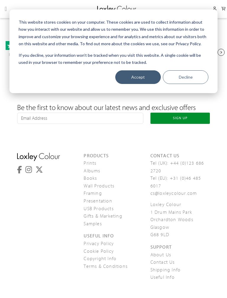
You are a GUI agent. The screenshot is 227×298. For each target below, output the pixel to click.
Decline (186, 77)
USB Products (99, 208)
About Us (160, 254)
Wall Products (99, 186)
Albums (92, 171)
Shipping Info (165, 270)
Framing (93, 193)
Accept (138, 77)
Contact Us (162, 262)
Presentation (98, 201)
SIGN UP (180, 118)
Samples (93, 223)
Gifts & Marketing (103, 216)
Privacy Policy (99, 243)
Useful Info (162, 277)
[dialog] (113, 51)
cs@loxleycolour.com (173, 193)
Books (90, 178)
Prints (90, 163)
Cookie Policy (99, 251)
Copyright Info (100, 258)
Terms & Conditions (106, 266)
